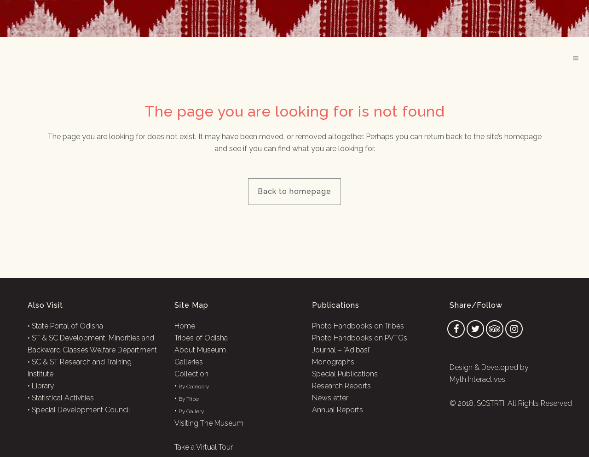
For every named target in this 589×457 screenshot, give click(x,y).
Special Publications (345, 373)
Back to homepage (294, 191)
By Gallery (191, 411)
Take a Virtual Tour (203, 447)
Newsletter (330, 397)
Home (184, 326)
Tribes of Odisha (201, 338)
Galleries (188, 361)
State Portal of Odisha (67, 326)
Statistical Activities (63, 397)
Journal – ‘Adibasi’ (341, 350)
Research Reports (341, 385)
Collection (191, 373)
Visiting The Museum (208, 423)
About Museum (200, 350)
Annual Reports (337, 409)
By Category (194, 386)
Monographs (333, 361)
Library (43, 385)
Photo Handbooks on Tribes (358, 326)
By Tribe (189, 399)
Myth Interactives (477, 379)
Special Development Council (81, 409)
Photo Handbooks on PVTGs (359, 338)
